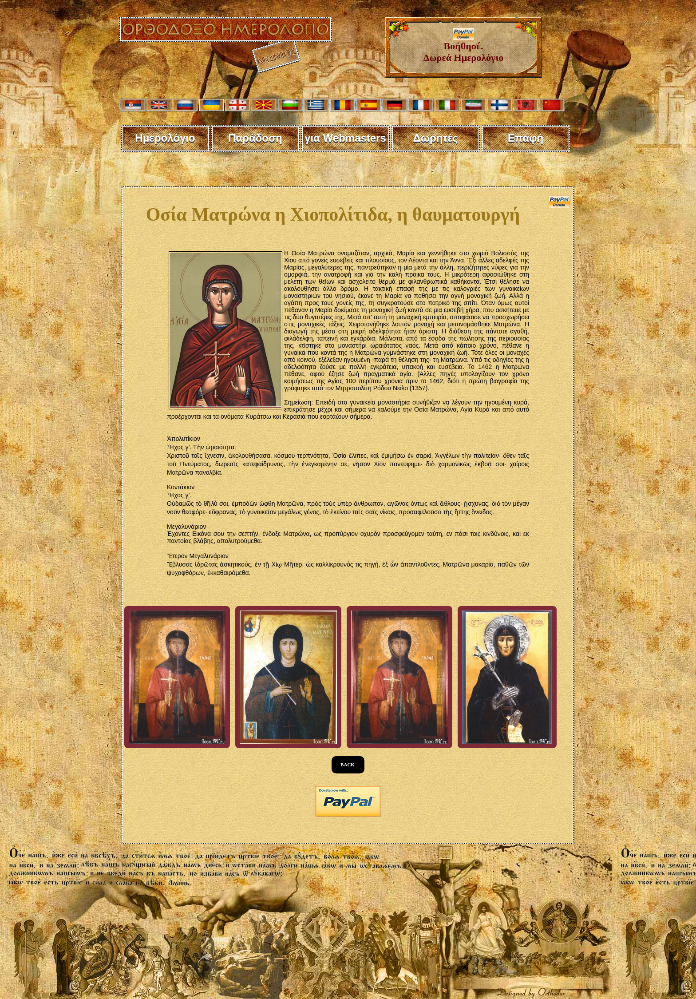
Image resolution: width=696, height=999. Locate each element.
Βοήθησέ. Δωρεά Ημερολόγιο (463, 47)
